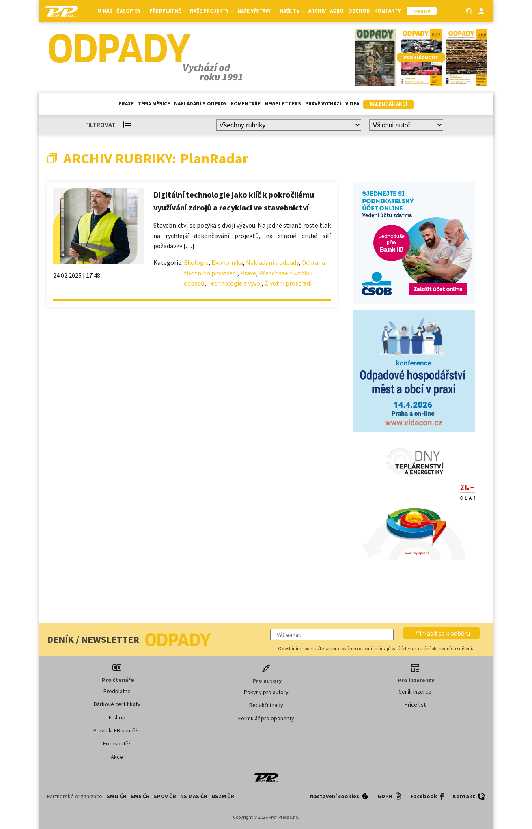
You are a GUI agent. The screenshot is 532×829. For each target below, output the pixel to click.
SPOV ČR (165, 796)
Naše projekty (211, 10)
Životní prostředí (288, 283)
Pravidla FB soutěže (117, 730)
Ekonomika (227, 262)
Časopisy (130, 10)
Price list (415, 704)
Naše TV (292, 10)
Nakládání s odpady (200, 103)
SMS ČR (140, 796)
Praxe (126, 103)
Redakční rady (266, 705)
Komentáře (245, 103)
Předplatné (167, 10)
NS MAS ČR (193, 796)
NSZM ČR (222, 796)
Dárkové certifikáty (117, 704)
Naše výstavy (256, 10)
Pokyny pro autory (266, 692)
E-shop (117, 717)
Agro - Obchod (350, 10)
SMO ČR (117, 796)
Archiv (317, 10)
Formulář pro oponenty (266, 718)
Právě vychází (323, 103)
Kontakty (387, 10)
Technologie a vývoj (234, 283)
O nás (104, 10)
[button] (441, 633)
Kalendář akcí (388, 104)
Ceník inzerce (414, 691)
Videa (352, 103)
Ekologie (196, 262)
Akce (117, 756)
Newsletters (283, 103)
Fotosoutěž (117, 743)
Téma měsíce (154, 103)
